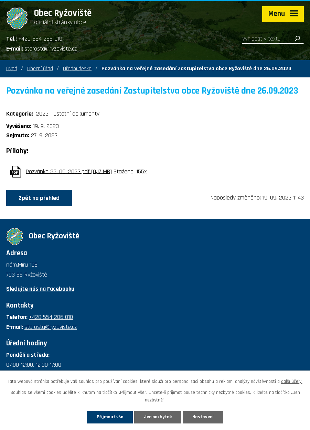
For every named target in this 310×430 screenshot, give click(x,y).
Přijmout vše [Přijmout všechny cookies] (110, 417)
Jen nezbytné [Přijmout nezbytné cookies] (158, 417)
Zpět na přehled (39, 198)
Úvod (11, 68)
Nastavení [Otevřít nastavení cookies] (203, 417)
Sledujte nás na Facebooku (40, 289)
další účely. (291, 381)
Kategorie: (19, 114)
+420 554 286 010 (40, 39)
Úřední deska (77, 68)
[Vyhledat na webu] (273, 39)
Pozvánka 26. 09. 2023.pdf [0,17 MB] (69, 171)
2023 (42, 114)
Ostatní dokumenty (76, 114)
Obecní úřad (40, 68)
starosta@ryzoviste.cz (50, 49)
